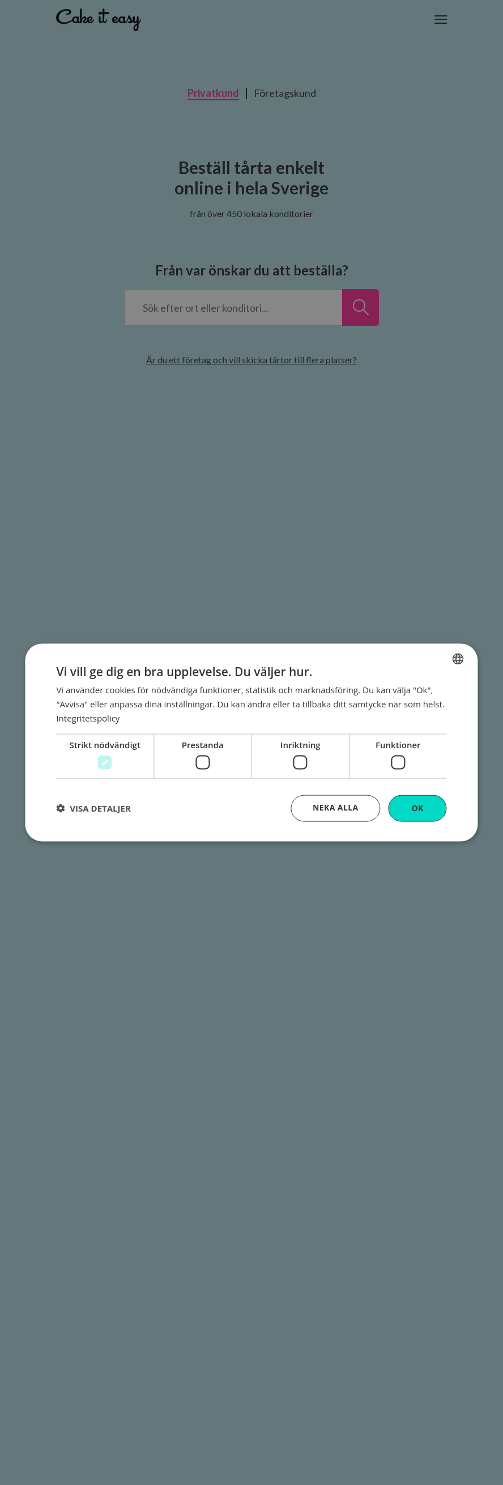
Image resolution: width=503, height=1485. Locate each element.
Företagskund (285, 93)
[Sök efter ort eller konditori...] (360, 307)
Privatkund (213, 93)
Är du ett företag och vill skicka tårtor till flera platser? (251, 359)
